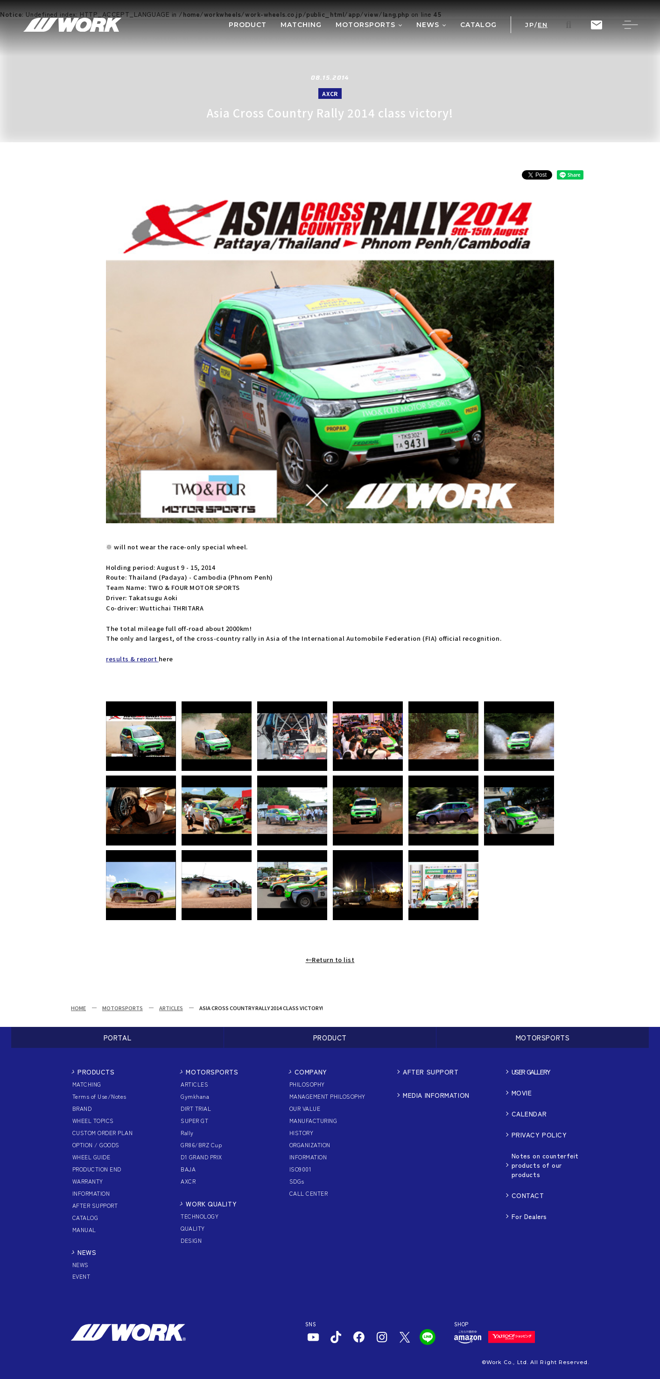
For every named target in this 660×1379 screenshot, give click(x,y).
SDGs (296, 1181)
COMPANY (311, 1071)
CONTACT (528, 1195)
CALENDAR (529, 1113)
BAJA (188, 1169)
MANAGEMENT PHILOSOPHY (327, 1096)
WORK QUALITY (211, 1203)
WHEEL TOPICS (93, 1120)
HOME (78, 1008)
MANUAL (84, 1229)
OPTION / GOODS (95, 1145)
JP (529, 25)
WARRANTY (87, 1181)
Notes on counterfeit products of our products (545, 1165)
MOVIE (522, 1092)
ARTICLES (171, 1008)
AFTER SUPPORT (95, 1205)
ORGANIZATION (309, 1145)
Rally (187, 1132)
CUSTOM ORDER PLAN (102, 1132)
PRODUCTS (95, 1071)
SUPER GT (194, 1120)
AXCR (188, 1181)
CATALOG (85, 1217)
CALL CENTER (308, 1193)
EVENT (81, 1276)
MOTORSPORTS (122, 1008)
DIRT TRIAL (196, 1108)
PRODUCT (330, 1037)
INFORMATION (91, 1193)
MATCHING (86, 1084)
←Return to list (330, 959)
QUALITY (192, 1228)
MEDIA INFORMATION (436, 1095)
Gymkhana (195, 1096)
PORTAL (118, 1037)
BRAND (81, 1108)
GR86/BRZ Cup (201, 1145)
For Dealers (529, 1216)
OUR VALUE (304, 1108)
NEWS (86, 1252)
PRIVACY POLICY (539, 1134)
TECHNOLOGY (199, 1216)
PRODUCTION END (96, 1169)
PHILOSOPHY (307, 1084)
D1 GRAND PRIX (201, 1157)
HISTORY (301, 1132)
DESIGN (191, 1240)
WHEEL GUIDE (91, 1157)
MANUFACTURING (313, 1120)
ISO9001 (300, 1169)
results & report (132, 658)
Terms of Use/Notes (99, 1096)
